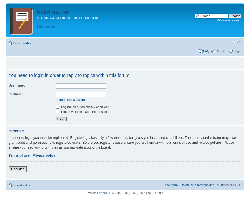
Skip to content (47, 26)
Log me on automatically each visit (82, 107)
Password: (17, 93)
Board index (22, 43)
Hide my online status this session (82, 111)
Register (221, 51)
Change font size (237, 42)
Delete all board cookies (197, 185)
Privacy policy (44, 155)
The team (171, 185)
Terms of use (19, 155)
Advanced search (229, 20)
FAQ (206, 51)
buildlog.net (53, 12)
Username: (17, 85)
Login (237, 51)
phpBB (107, 193)
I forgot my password (70, 99)
